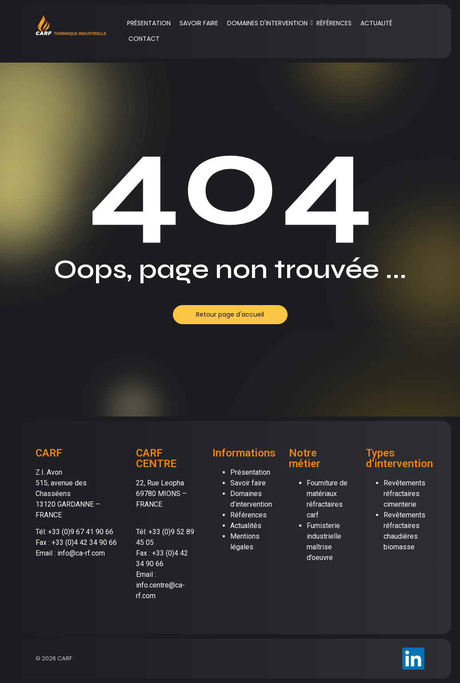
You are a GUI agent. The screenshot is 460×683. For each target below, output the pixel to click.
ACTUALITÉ (376, 23)
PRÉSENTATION (149, 23)
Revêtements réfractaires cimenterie (404, 493)
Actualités (245, 525)
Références (248, 515)
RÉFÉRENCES (334, 23)
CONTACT (144, 38)
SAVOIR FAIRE (199, 23)
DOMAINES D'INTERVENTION (269, 23)
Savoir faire (248, 483)
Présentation (250, 472)
